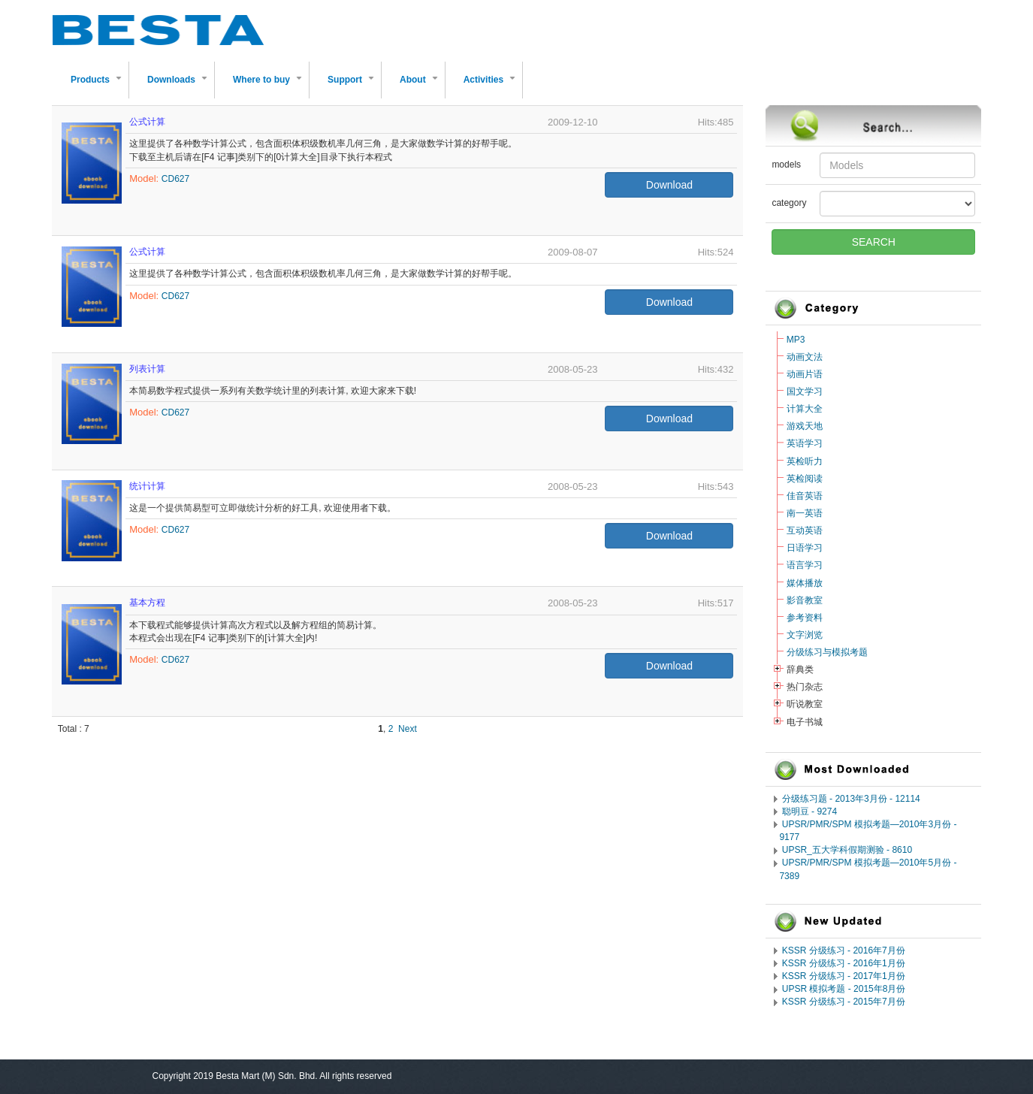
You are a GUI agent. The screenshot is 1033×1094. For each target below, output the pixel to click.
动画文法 (805, 357)
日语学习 (805, 547)
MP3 (796, 339)
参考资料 (805, 617)
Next (407, 729)
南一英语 (805, 513)
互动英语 (805, 530)
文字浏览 (805, 635)
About (422, 86)
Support (354, 86)
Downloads (180, 86)
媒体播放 (805, 583)
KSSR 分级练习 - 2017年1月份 (843, 976)
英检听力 (805, 461)
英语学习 (805, 443)
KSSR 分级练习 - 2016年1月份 (843, 963)
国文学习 (805, 391)
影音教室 (805, 600)
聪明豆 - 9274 (809, 811)
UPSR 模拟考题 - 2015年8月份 (844, 989)
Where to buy (270, 86)
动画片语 (805, 374)
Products (99, 86)
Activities (492, 86)
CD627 (175, 179)
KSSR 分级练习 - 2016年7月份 (843, 950)
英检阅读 (805, 478)
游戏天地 (805, 426)
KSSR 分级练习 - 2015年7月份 (843, 1001)
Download (669, 185)
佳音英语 (805, 496)
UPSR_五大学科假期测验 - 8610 (847, 850)
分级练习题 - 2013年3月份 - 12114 (851, 798)
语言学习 (805, 565)
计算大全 (805, 408)
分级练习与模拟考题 (827, 652)
